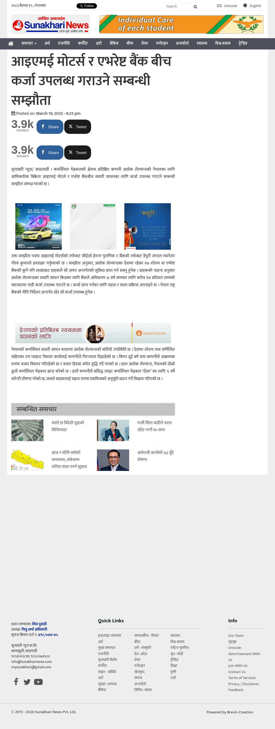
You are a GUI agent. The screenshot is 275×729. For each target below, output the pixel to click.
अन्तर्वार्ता (182, 43)
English (252, 6)
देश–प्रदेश (140, 654)
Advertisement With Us (244, 657)
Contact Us (236, 672)
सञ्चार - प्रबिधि (107, 672)
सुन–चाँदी (177, 654)
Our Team (236, 635)
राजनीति (64, 43)
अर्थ (47, 43)
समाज (138, 678)
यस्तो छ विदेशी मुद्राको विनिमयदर (68, 426)
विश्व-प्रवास (222, 43)
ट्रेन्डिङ (242, 43)
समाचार (29, 43)
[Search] (181, 6)
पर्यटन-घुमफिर (180, 648)
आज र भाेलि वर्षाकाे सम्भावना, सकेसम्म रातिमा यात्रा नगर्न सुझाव (69, 459)
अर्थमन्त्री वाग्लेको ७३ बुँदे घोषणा (155, 456)
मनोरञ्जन (162, 43)
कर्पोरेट (83, 43)
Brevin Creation (240, 712)
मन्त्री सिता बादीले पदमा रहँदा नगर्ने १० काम (154, 426)
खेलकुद (139, 672)
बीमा (130, 43)
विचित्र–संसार (143, 690)
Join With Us (237, 666)
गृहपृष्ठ (232, 642)
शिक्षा (174, 666)
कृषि (173, 672)
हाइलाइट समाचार (109, 635)
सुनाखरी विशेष (107, 660)
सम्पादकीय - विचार (146, 635)
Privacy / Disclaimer (243, 684)
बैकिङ (114, 43)
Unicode (227, 6)
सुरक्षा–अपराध (107, 684)
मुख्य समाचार (106, 648)
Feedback (235, 690)
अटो (99, 43)
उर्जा (173, 678)
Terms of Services (242, 678)
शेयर (144, 43)
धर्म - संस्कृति (142, 648)
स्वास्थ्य (202, 43)
